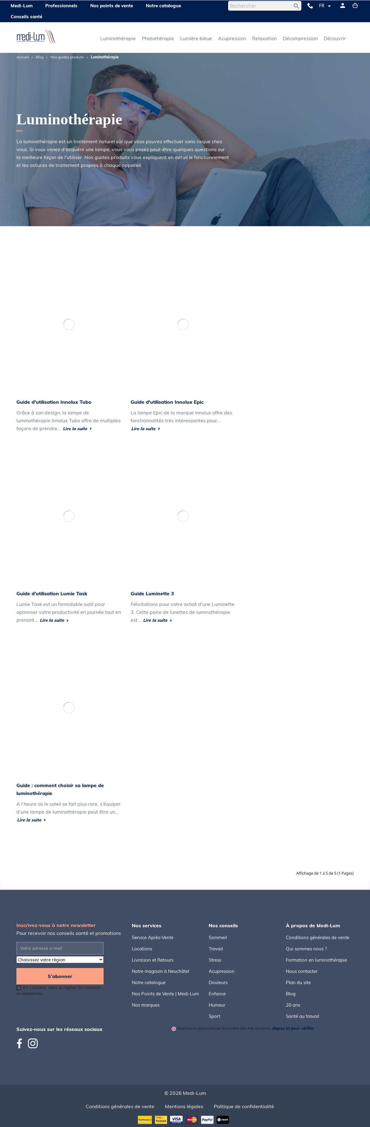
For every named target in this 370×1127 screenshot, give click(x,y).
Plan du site (298, 982)
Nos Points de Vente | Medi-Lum (165, 994)
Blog (291, 994)
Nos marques (145, 1005)
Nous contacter (301, 971)
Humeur (217, 1005)
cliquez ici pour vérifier (293, 1028)
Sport (214, 1016)
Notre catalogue (149, 982)
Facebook (22, 1043)
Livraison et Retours (152, 960)
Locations (142, 949)
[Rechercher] (264, 6)
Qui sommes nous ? (306, 949)
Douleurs (218, 982)
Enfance (217, 994)
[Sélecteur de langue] (326, 6)
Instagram (33, 1043)
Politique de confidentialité (244, 1106)
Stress (215, 960)
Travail (216, 949)
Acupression (222, 971)
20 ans (293, 1005)
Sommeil (218, 937)
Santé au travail (302, 1016)
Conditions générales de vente (317, 937)
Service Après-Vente (152, 937)
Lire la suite (77, 428)
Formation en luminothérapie (316, 960)
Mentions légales (184, 1106)
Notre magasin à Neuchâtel (160, 971)
